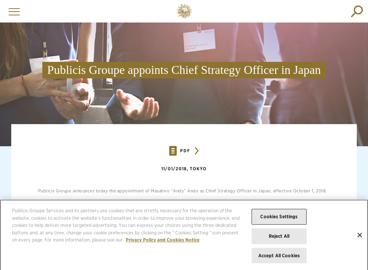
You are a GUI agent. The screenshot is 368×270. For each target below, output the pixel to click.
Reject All (279, 239)
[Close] (360, 238)
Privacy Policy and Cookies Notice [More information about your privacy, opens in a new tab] (163, 243)
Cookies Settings (279, 220)
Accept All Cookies (279, 258)
